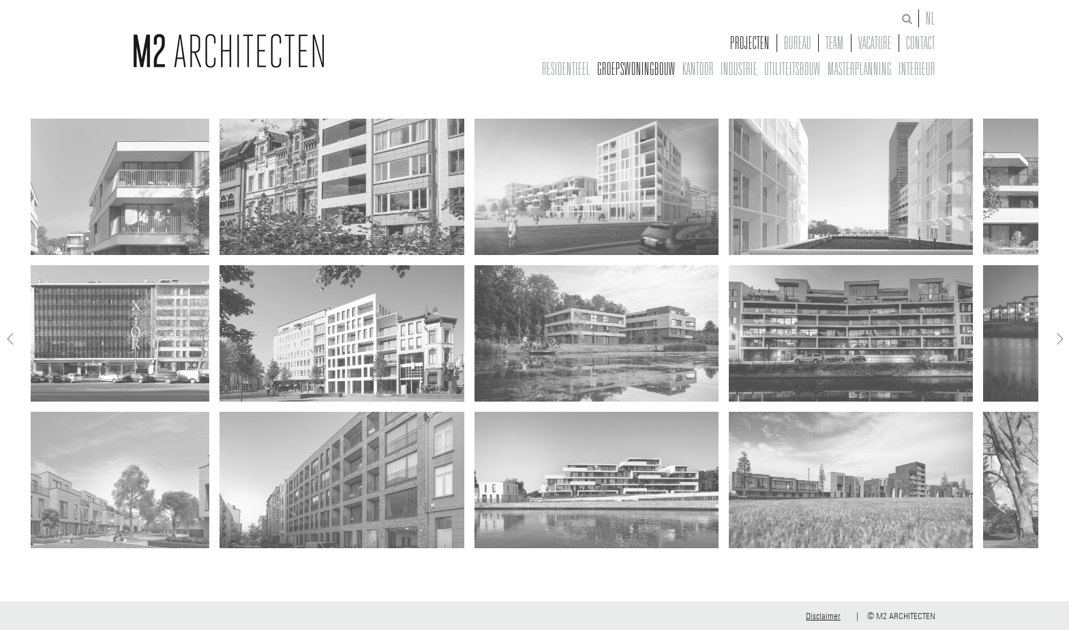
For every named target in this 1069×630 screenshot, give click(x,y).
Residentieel (566, 69)
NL (930, 18)
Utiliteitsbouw (792, 69)
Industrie (739, 69)
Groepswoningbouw (636, 69)
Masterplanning (860, 69)
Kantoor (698, 69)
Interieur (917, 69)
